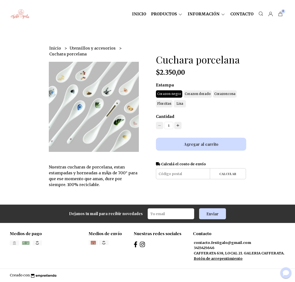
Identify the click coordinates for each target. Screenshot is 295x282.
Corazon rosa (224, 94)
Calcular (227, 174)
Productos (167, 13)
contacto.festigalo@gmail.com (222, 242)
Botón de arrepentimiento (218, 258)
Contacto (242, 13)
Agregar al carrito (201, 144)
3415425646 (204, 248)
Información (206, 13)
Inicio (139, 13)
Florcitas (164, 104)
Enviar (212, 213)
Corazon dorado (198, 94)
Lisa (179, 104)
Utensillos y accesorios (93, 48)
